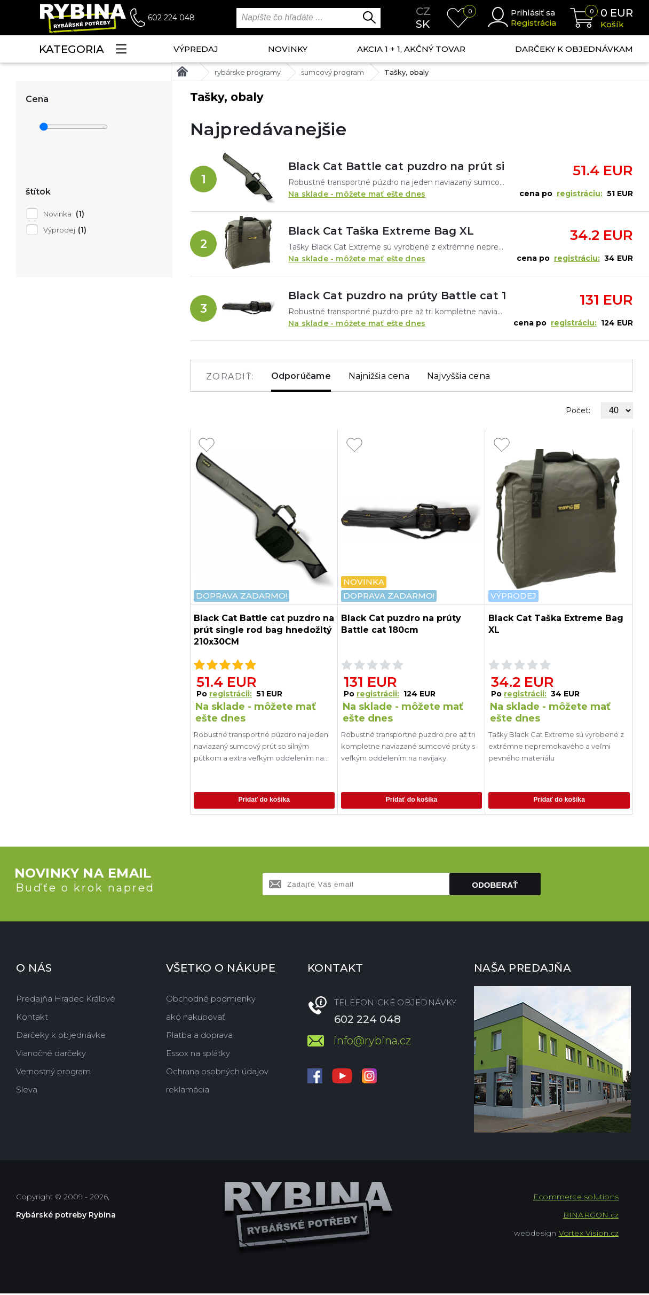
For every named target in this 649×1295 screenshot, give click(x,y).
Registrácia (533, 23)
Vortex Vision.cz (589, 1234)
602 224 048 (171, 17)
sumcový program (332, 72)
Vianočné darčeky (51, 1055)
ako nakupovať (195, 1018)
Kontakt (32, 1018)
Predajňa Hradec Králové (65, 1000)
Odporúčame (301, 376)
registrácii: (230, 694)
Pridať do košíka (264, 800)
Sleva (26, 1091)
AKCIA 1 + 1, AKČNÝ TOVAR (411, 49)
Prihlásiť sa (533, 12)
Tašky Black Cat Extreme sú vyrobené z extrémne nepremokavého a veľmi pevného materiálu (556, 746)
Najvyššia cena (458, 376)
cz (423, 11)
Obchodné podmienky (211, 1000)
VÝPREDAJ (195, 49)
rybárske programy (248, 72)
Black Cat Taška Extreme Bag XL (381, 230)
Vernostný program (53, 1073)
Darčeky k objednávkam (574, 49)
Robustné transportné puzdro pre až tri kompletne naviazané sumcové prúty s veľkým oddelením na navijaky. (408, 746)
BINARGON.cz (591, 1216)
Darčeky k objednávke (61, 1037)
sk (423, 24)
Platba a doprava (199, 1037)
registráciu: (580, 193)
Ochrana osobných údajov (217, 1073)
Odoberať (495, 886)
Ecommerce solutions (576, 1198)
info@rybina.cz (372, 1042)
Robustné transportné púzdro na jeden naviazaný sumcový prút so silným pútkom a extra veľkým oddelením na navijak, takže (261, 747)
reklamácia (187, 1091)
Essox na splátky (198, 1055)
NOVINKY (287, 49)
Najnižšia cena (379, 376)
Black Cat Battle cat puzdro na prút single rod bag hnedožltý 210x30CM (396, 166)
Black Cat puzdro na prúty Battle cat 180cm (396, 295)
